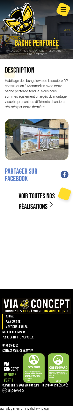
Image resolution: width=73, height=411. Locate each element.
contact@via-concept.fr (17, 351)
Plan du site (12, 322)
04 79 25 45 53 (10, 346)
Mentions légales (16, 327)
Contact (10, 316)
